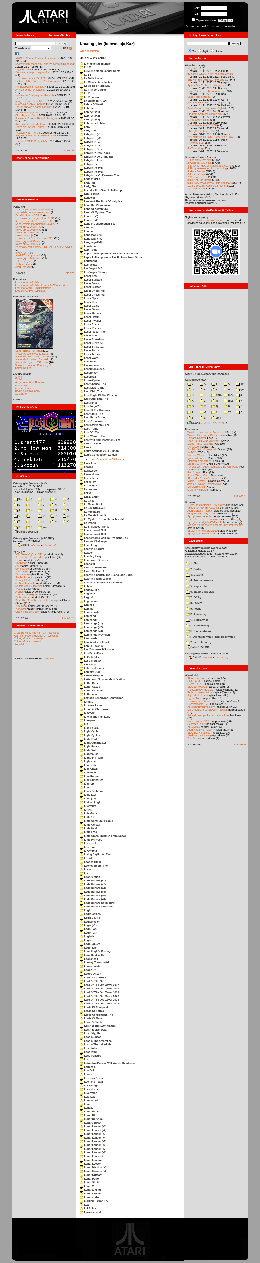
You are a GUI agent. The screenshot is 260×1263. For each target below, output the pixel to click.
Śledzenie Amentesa (199, 460)
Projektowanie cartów (199, 692)
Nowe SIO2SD (196, 683)
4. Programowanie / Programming (207, 168)
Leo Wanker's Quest (94, 642)
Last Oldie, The (91, 413)
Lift (84, 724)
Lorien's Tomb (91, 1022)
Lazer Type (89, 485)
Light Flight (89, 739)
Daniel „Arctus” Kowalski (201, 449)
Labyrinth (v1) (91, 134)
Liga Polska (89, 727)
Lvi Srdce (88, 1208)
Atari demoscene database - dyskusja (36, 635)
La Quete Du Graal (93, 100)
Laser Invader (90, 320)
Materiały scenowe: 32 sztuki (32, 353)
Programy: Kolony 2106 (201, 513)
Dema (218, 51)
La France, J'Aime (93, 89)
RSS (67, 48)
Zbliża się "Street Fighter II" (31, 126)
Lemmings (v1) (91, 623)
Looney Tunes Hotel (94, 962)
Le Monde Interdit (93, 515)
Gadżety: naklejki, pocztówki (203, 519)
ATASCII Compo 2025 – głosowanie (36, 58)
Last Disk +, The (92, 387)
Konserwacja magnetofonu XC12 (34, 223)
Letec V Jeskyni (92, 668)
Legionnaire (89, 601)
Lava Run (88, 463)
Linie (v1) (88, 794)
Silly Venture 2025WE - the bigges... (208, 79)
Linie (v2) (88, 798)
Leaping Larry (91, 556)
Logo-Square (90, 943)
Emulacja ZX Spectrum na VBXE (34, 238)
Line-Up (87, 783)
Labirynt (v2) (90, 115)
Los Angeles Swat (93, 1029)
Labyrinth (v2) (91, 138)
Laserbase (88, 361)
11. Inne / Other (196, 188)
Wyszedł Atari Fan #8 (27, 132)
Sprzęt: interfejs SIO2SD (201, 533)
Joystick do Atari (196, 695)
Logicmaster (90, 921)
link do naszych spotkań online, (205, 220)
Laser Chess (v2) (92, 294)
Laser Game (89, 305)
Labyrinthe (89, 164)
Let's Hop (88, 664)
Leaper (86, 552)
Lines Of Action (91, 791)
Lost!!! (86, 1059)
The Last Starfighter (26, 594)
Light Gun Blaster (93, 742)
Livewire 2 (88, 850)
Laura (85, 447)
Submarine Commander (29, 557)
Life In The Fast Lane (95, 716)
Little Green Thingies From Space (103, 835)
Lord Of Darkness (93, 977)
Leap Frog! (89, 545)
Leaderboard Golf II (94, 534)
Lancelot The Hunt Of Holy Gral (101, 201)
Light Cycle (89, 731)
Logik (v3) (88, 932)
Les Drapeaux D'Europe (97, 649)
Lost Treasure (90, 1055)
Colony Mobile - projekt (27, 641)
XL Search (21, 393)
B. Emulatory (196, 614)
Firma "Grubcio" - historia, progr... (206, 91)
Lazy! (85, 492)
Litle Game (89, 813)
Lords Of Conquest (94, 1007)
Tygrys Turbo (195, 698)
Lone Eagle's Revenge (96, 951)
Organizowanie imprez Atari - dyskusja (36, 632)
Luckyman (88, 1092)
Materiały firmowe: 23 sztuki (31, 359)
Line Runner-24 (91, 779)
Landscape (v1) (91, 234)
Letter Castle (90, 686)
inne (43, 527)
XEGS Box (193, 726)
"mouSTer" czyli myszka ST (203, 507)
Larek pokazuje (24, 235)
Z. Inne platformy (199, 642)
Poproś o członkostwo (223, 26)
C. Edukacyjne (197, 619)
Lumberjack (89, 1100)
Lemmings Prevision (95, 634)
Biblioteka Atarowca (25, 296)
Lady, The (88, 186)
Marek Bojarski (196, 486)
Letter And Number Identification (102, 679)
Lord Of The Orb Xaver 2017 (99, 984)
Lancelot (87, 197)
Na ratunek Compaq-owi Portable (34, 95)
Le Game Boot (91, 504)
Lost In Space (90, 1037)
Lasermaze (89, 372)
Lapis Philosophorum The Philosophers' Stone (111, 257)
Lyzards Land (90, 1212)
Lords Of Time (91, 1018)
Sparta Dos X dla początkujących (206, 85)
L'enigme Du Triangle (95, 63)
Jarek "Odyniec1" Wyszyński (204, 483)
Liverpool (88, 843)
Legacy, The (89, 589)
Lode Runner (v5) (93, 895)
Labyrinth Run (91, 160)
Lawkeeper (89, 470)
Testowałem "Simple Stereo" (203, 701)
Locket (86, 869)
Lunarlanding (90, 1189)
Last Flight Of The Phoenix (98, 395)
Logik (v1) (88, 925)
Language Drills (92, 242)
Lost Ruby (88, 1048)
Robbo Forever (24, 577)
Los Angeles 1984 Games (98, 1025)
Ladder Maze (90, 179)
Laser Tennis (90, 354)
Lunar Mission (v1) (93, 1167)
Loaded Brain (90, 861)
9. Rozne (193, 608)
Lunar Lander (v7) (93, 1148)
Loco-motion (90, 876)
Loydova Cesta (91, 1078)
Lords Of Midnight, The (96, 1014)
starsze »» (68, 150)
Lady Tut (87, 182)
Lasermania (89, 365)
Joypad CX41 (23, 69)
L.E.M (85, 67)
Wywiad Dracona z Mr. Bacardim (206, 435)
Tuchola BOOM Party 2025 (31, 141)
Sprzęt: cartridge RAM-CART (204, 522)
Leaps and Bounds (94, 560)
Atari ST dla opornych (28, 255)
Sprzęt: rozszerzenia (199, 516)
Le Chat (87, 500)
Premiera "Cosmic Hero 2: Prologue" (36, 118)
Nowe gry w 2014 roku (28, 258)
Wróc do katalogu (90, 50)
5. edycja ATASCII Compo (30, 104)
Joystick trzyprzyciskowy (201, 706)
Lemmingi (88, 619)
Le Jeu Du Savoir (92, 508)
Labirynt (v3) (90, 119)
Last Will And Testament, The (100, 439)
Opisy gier (19, 551)
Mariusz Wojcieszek (199, 455)
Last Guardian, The (94, 398)
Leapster (87, 563)
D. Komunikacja (198, 625)
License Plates (91, 705)
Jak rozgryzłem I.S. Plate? (30, 86)
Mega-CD (193, 68)
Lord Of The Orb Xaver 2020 (99, 996)
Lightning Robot (92, 757)
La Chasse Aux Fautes (96, 82)
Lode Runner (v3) (93, 887)
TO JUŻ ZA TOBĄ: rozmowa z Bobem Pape (212, 466)
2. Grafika (194, 569)
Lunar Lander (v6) (93, 1145)
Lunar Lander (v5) (93, 1141)
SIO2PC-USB (195, 681)
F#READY (193, 446)
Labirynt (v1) (90, 111)
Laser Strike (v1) (92, 342)
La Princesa (89, 97)
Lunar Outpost (91, 1174)
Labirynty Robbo (92, 123)
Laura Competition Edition (98, 454)
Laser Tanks (89, 350)
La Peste (87, 93)
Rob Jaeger (194, 472)
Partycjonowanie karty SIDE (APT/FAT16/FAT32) (43, 246)
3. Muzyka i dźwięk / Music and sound (209, 165)
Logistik (87, 936)
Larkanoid (88, 260)
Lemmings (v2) (91, 627)
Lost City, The (90, 1033)
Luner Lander (90, 1193)
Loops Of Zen (90, 973)
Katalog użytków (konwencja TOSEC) (208, 653)
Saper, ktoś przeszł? (199, 96)
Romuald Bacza (196, 458)
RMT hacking (195, 148)
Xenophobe (22, 574)
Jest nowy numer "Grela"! (30, 78)
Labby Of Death (91, 104)
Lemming (88, 616)
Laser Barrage (91, 279)
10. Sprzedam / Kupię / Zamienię (206, 185)
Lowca (86, 1074)
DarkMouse (194, 738)
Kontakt (18, 399)
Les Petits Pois (91, 653)
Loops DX (88, 969)
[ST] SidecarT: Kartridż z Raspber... (207, 102)
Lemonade (88, 638)
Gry (194, 51)
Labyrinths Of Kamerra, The (99, 175)
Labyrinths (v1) (91, 167)
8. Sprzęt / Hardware (199, 179)
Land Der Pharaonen (95, 205)
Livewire (87, 847)
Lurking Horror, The (94, 1200)
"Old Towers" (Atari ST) (28, 554)
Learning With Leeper (95, 578)
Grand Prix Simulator (27, 611)
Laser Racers (90, 328)
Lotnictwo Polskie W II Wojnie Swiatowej (107, 1063)
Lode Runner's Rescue (96, 906)
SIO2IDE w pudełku (198, 732)
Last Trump (89, 428)
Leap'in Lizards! (92, 548)
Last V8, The (90, 432)
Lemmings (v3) (91, 630)
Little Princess (91, 839)
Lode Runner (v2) (93, 884)
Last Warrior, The (93, 436)
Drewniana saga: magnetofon (32, 72)
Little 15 (87, 817)
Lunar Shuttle (90, 1182)
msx (228, 400)
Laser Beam (89, 283)
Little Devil (89, 828)
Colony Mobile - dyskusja (28, 638)
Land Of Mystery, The (95, 212)
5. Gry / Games (196, 171)
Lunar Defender (91, 1118)
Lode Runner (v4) (93, 891)
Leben (86, 586)
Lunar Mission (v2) (93, 1171)
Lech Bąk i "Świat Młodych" (203, 440)
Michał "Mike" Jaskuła (200, 443)
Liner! (86, 787)
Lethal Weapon (91, 675)
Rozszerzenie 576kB (199, 721)
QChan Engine (23, 264)
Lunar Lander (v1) (93, 1126)
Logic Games (90, 913)
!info (216, 395)
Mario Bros (21, 571)
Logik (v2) (88, 929)
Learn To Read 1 (92, 571)
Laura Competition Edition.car (106, 459)
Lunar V (87, 1186)
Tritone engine (23, 261)
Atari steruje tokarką (199, 735)
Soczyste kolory (196, 724)
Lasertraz (88, 376)
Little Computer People (96, 821)
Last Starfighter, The (94, 424)
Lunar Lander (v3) (93, 1134)
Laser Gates (89, 309)
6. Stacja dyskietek (200, 591)
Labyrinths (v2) (91, 171)
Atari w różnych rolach (200, 729)
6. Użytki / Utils (196, 174)
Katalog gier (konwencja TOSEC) (33, 538)
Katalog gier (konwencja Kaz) (31, 483)
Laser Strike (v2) (92, 346)
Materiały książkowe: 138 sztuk (33, 356)
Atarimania (21, 385)
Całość (23, 544)
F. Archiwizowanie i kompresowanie (210, 636)
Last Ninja (88, 402)
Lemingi (87, 608)
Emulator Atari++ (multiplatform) (33, 287)
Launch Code (90, 443)
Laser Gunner (90, 313)
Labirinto (87, 108)
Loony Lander (91, 966)
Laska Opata (90, 380)
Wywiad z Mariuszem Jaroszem (205, 432)
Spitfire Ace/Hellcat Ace (29, 585)
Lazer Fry (88, 481)
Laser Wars (89, 357)
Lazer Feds (89, 478)
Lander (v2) (89, 220)
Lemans (87, 604)
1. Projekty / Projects (199, 159)
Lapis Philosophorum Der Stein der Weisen (109, 253)
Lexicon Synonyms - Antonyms (101, 697)
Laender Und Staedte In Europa (101, 190)
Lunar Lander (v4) (93, 1137)
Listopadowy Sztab (198, 119)
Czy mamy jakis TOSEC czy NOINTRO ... (211, 136)
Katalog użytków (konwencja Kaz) (206, 547)
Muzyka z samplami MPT (30, 101)
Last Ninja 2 (89, 406)
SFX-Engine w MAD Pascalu (32, 209)
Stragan (190, 502)
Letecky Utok (90, 671)
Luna (85, 1104)
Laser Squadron (92, 339)
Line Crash (89, 768)
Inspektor (20, 608)
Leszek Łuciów (196, 463)
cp (240, 383)
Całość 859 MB (198, 647)
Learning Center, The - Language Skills (106, 574)
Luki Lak (87, 1096)
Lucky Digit (89, 1085)
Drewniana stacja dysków (30, 124)
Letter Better (90, 683)
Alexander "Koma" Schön (202, 478)
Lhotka (86, 701)
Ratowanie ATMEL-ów (200, 689)
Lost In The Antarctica (96, 1040)
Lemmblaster (90, 612)
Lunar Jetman (90, 1122)
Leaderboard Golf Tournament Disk (104, 537)
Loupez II (88, 1066)
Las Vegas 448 (91, 268)
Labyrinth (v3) (91, 141)
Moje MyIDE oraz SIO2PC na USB (207, 709)
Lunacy (86, 1107)
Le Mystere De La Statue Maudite (102, 519)
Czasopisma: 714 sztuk (29, 350)
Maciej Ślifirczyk (196, 481)
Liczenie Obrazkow (94, 709)
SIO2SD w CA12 (197, 686)
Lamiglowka (89, 193)
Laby (85, 126)
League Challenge (93, 541)
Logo (85, 940)
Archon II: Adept (25, 583)
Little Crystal (90, 824)
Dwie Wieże (22, 597)
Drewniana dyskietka (27, 112)
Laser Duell (89, 302)
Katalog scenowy (195, 379)
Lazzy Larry (89, 496)
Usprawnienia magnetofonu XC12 (35, 218)
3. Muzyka (194, 574)
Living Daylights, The (95, 854)
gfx (240, 389)
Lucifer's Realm (92, 1081)
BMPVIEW (21, 252)
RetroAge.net (195, 142)
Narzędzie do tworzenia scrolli (32, 212)
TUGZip (52, 545)
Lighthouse (89, 753)
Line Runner (89, 776)
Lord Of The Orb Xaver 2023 (99, 999)
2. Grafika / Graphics (199, 162)
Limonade (88, 765)
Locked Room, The (94, 865)
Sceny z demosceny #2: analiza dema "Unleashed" (45, 63)
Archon (19, 591)
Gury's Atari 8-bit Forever (29, 382)
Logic (85, 910)
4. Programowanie (199, 580)
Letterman (88, 694)
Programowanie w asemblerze (205, 114)
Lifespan (87, 720)
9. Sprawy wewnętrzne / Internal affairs (210, 182)
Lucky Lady (89, 1089)
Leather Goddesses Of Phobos (101, 582)
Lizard (86, 858)
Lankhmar (88, 246)
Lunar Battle (89, 1111)
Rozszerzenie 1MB (198, 703)
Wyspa (19, 588)
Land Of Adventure (94, 208)
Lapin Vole (88, 249)
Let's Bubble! (90, 657)
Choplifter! (21, 562)
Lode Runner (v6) (93, 899)
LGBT (85, 74)
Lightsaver (89, 761)
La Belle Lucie (91, 78)
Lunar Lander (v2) (93, 1130)
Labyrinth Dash (91, 149)
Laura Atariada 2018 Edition (99, 450)
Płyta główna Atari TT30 (201, 131)
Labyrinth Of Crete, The (96, 156)
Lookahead (89, 958)
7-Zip (44, 545)
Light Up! (88, 750)
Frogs (18, 560)
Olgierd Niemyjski (197, 489)
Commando (22, 568)
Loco (85, 873)
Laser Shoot (89, 335)
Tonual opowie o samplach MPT (34, 106)
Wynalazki (191, 675)
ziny (216, 417)
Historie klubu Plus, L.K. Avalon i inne (37, 81)
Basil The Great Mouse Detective (34, 600)
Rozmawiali (192, 429)
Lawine (86, 466)
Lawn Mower (90, 474)
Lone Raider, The (92, 955)
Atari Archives (23, 388)
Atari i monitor (23, 266)
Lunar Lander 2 (91, 1156)
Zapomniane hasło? (197, 26)
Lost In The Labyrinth (95, 1044)
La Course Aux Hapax (95, 85)
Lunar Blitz (89, 1115)
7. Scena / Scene (197, 177)
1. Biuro (193, 563)
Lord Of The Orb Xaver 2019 (99, 992)
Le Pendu (88, 522)
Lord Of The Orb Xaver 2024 (99, 1003)
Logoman (88, 947)
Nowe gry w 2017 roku (28, 232)
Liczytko (87, 712)
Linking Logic (90, 802)
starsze (70, 272)
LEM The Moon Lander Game (100, 71)
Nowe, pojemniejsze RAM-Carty (206, 504)
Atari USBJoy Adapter (200, 510)
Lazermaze (89, 489)
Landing (87, 227)
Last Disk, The (91, 391)
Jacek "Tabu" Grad (198, 475)
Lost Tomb (88, 1051)
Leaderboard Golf (93, 530)
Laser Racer (89, 324)
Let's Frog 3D (90, 660)
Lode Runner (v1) (93, 880)
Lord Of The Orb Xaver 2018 (99, 988)
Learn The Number (93, 567)
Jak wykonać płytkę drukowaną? (206, 715)
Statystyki (19, 644)
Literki (86, 809)
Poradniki (19, 206)
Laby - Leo (88, 130)
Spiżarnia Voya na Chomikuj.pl (33, 365)
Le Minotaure (90, 511)
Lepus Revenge (91, 645)
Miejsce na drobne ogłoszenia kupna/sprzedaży (215, 525)
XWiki (18, 379)
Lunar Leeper (90, 1163)
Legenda (87, 593)
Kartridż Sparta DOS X (28, 215)
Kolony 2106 (22, 580)
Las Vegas (88, 264)
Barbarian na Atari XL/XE (202, 125)
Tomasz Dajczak (196, 438)
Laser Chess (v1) (92, 290)
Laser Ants (89, 276)
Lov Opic (87, 1070)
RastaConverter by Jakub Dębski (206, 108)
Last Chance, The (93, 384)
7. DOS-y (193, 597)
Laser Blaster (90, 287)
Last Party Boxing (93, 417)
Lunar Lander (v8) (93, 1152)
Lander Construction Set (97, 223)
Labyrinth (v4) (91, 145)
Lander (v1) (89, 216)
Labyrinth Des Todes (95, 152)
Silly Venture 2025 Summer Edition (35, 135)
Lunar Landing (91, 1160)
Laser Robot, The (93, 331)
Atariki (18, 376)
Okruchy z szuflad (25, 115)
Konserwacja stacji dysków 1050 (34, 221)
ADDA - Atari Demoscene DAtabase (207, 373)
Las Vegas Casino (93, 272)
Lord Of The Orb (92, 981)
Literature (88, 805)
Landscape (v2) (91, 238)
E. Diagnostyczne (199, 631)
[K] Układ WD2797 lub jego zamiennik (209, 73)
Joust (18, 565)
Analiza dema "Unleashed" (30, 89)
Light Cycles (90, 735)
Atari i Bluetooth (196, 678)
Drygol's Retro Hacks (27, 390)
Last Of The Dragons (95, 410)
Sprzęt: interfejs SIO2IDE (202, 530)
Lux (84, 1204)
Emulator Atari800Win (27, 282)
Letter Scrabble (91, 690)
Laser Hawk (89, 316)
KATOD (191, 452)
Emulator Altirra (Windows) (30, 290)
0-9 (18, 498)
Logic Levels (90, 917)
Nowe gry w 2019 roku (28, 229)
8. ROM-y (194, 602)
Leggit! (86, 597)
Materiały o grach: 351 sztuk (31, 362)
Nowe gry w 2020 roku (28, 226)
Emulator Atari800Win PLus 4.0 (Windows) (40, 285)
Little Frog (88, 832)
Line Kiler (88, 772)
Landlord (87, 231)
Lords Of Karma (92, 1010)
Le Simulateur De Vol (95, 526)
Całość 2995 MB (26, 531)
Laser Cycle (89, 298)
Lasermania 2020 (92, 368)
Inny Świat (21, 606)
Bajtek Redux (23, 368)
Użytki (205, 51)
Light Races (89, 746)
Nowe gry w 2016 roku (28, 241)
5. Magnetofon (197, 586)
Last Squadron (91, 421)
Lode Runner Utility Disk (97, 902)
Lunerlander (89, 1197)
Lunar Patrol (90, 1178)
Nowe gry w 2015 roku (28, 244)
